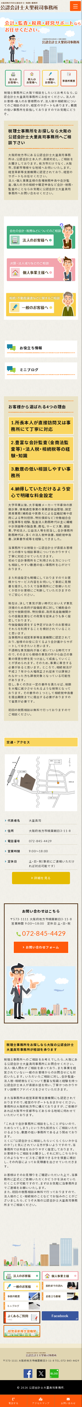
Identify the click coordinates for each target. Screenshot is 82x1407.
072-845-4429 (44, 933)
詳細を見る (42, 878)
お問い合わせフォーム (42, 947)
